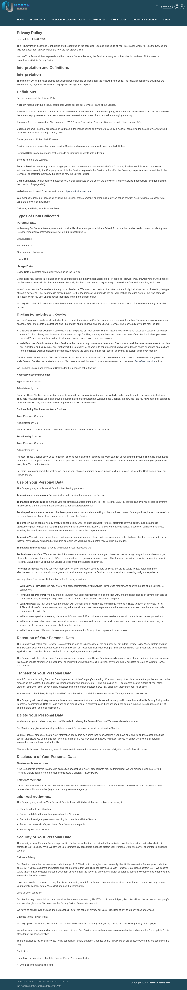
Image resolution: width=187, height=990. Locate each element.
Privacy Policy (25, 982)
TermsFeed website (145, 361)
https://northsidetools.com (78, 191)
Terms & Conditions (46, 982)
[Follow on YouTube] (182, 6)
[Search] (157, 6)
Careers (63, 982)
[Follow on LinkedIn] (176, 6)
